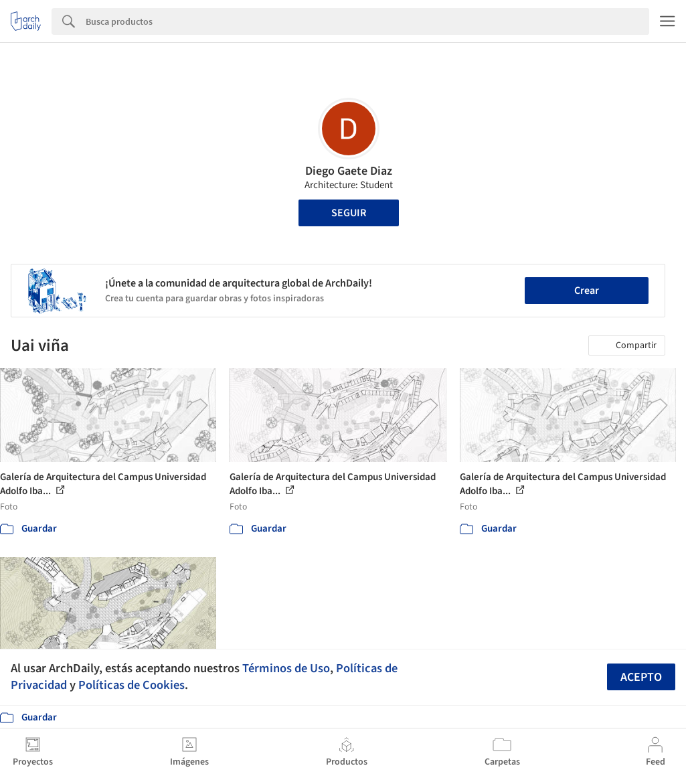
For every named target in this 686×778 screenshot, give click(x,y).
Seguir (348, 213)
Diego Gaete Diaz (348, 171)
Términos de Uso (286, 668)
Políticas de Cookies (131, 685)
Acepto (641, 677)
